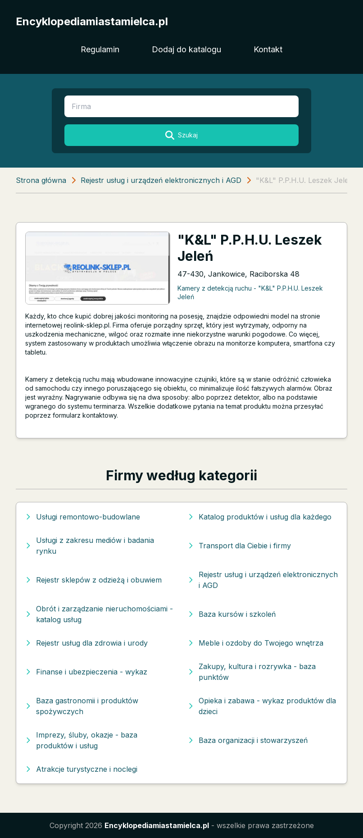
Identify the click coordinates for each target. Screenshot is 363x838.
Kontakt (268, 49)
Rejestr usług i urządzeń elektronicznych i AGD (161, 180)
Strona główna (41, 180)
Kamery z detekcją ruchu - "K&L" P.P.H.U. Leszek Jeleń (250, 292)
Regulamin (100, 49)
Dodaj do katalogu (186, 49)
